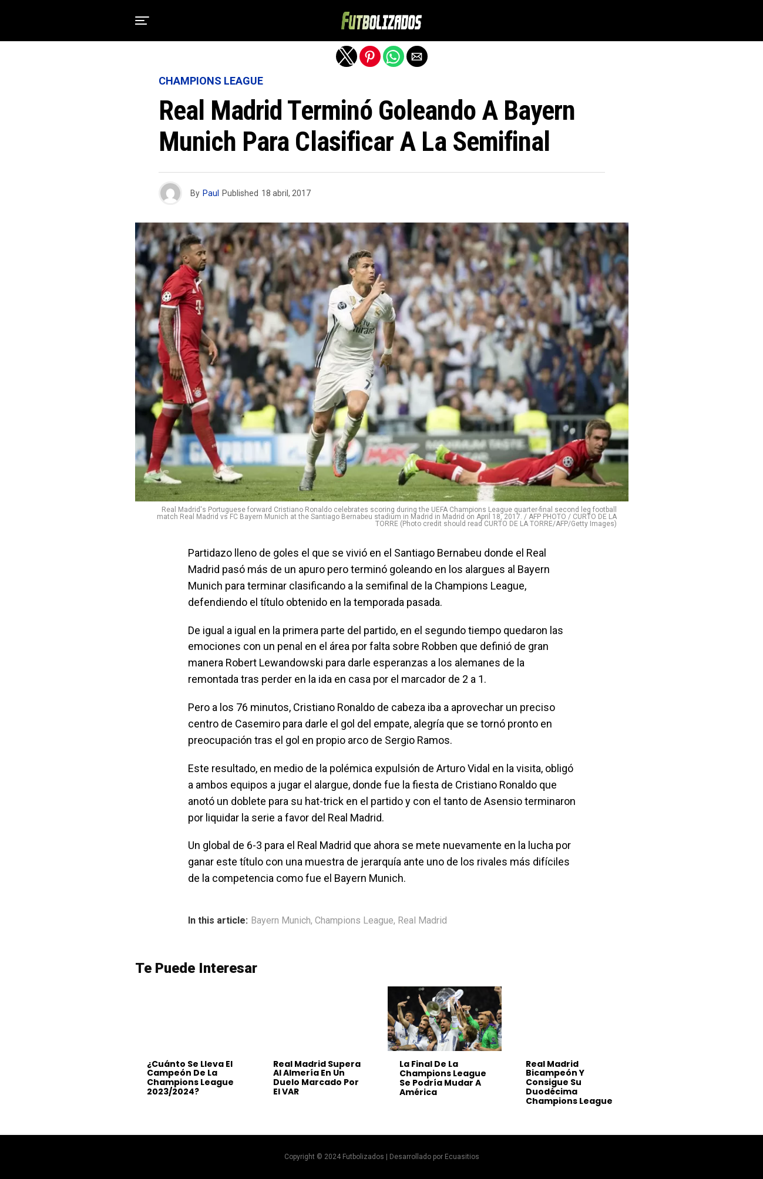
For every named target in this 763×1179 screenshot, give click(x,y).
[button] (142, 20)
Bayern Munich (281, 920)
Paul (211, 193)
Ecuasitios (462, 1157)
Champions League (354, 920)
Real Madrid (422, 920)
